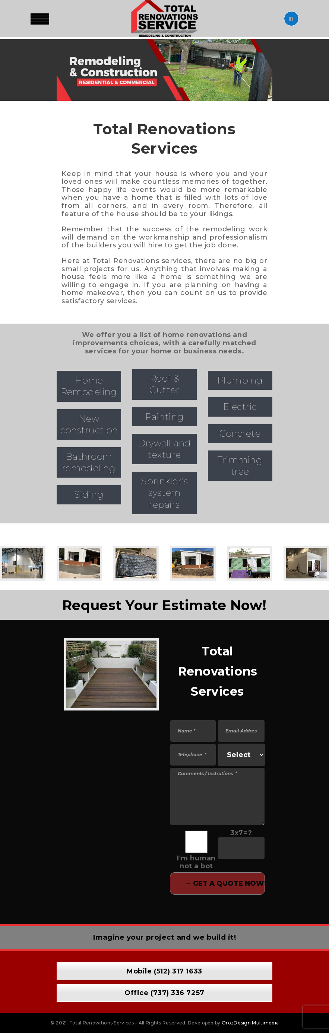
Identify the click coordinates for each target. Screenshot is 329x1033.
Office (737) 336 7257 (164, 993)
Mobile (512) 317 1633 (164, 971)
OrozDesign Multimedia (250, 1023)
